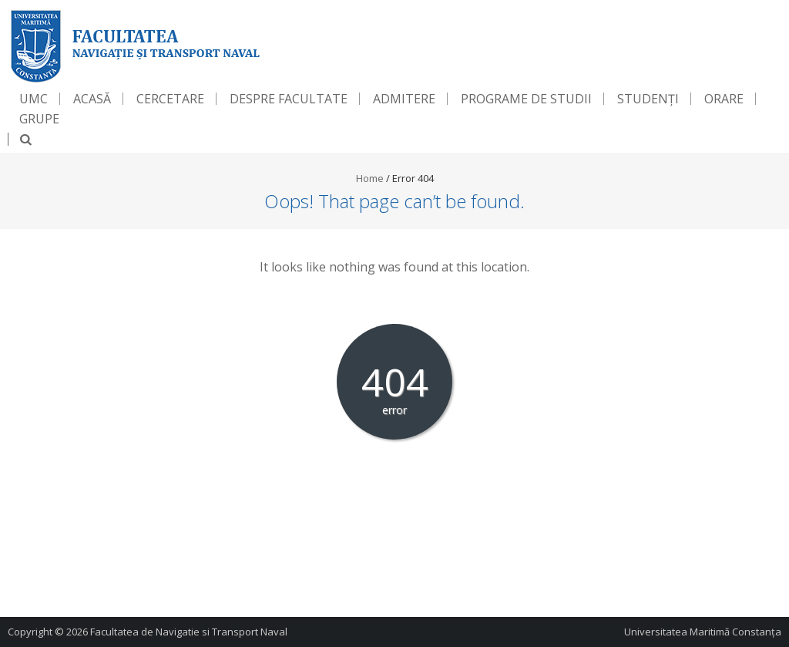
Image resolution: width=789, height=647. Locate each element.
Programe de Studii (526, 99)
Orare (724, 99)
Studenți (648, 99)
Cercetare (170, 99)
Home (370, 178)
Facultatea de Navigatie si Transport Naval (188, 632)
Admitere (404, 99)
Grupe (39, 119)
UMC (33, 99)
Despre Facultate (288, 99)
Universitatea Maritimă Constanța (702, 632)
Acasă (92, 99)
